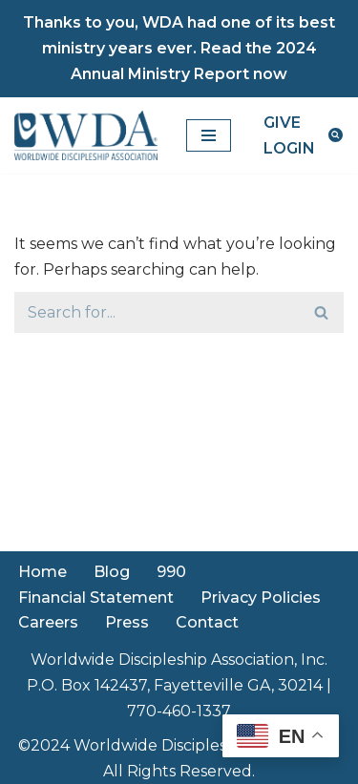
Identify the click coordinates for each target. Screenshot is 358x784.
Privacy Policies (260, 597)
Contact (207, 622)
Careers (48, 622)
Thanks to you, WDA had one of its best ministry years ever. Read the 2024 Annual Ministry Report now (179, 48)
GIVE (282, 122)
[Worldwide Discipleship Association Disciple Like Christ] (86, 135)
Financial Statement (96, 597)
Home (42, 572)
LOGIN (289, 148)
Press (127, 622)
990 (171, 572)
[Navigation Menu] (208, 135)
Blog (112, 572)
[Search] (335, 135)
